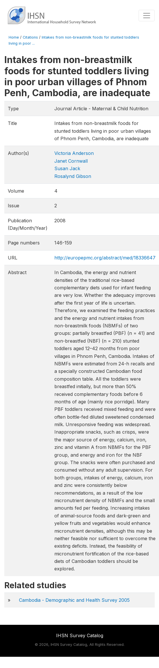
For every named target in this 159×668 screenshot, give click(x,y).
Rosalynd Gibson (72, 176)
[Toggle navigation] (147, 15)
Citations (30, 37)
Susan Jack (67, 168)
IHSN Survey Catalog (79, 635)
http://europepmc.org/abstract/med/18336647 (105, 258)
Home (14, 37)
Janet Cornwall (71, 161)
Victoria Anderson (74, 153)
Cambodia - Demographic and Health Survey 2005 (74, 600)
